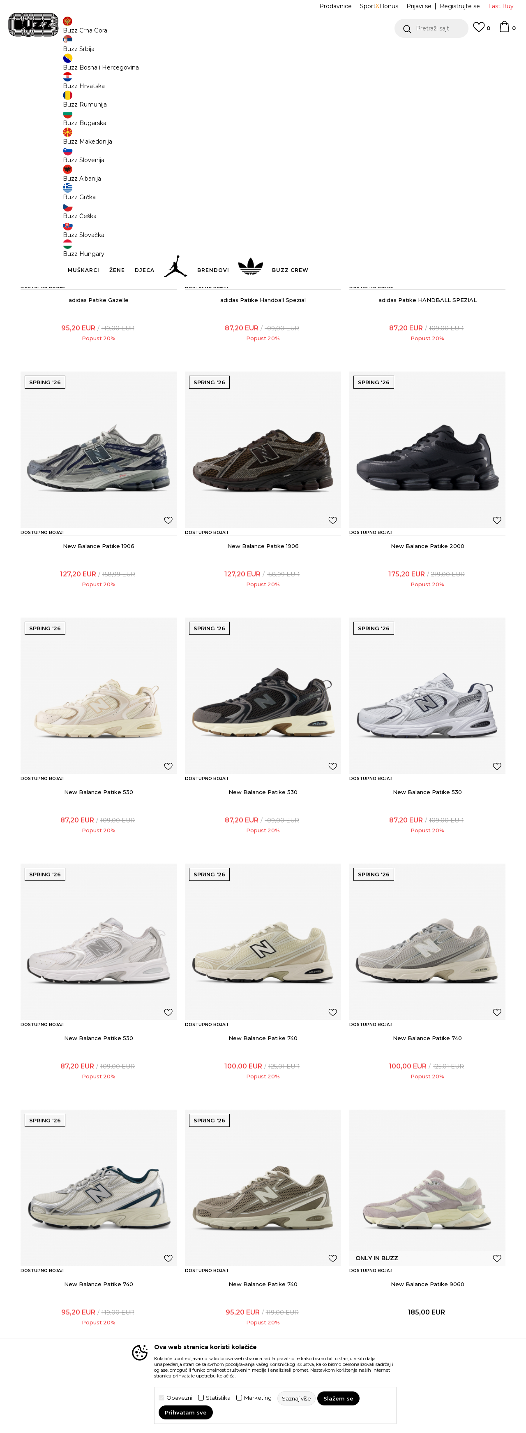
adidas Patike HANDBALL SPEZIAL (427, 361)
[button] (431, 28)
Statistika (218, 1398)
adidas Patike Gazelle (99, 361)
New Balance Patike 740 (263, 1099)
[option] (263, 53)
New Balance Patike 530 (98, 853)
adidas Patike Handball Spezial (263, 361)
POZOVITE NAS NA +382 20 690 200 (246, 53)
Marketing (258, 1398)
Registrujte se (460, 6)
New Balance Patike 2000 (427, 607)
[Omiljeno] (481, 31)
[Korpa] (507, 30)
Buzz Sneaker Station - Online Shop (63, 66)
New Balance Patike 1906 (98, 607)
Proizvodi (123, 66)
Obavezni (179, 1398)
